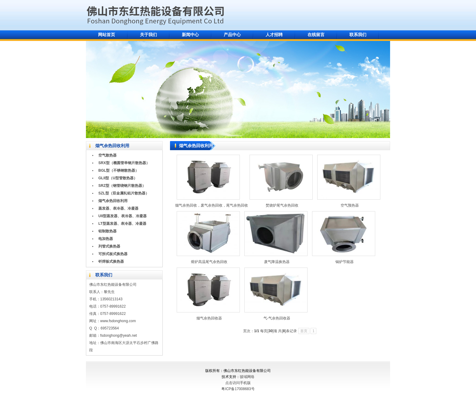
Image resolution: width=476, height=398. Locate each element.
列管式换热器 (109, 246)
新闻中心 (190, 34)
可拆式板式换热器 (112, 254)
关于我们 (148, 34)
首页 (304, 331)
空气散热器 (107, 155)
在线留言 (316, 34)
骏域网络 (247, 377)
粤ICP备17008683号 (237, 389)
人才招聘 (274, 34)
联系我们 (357, 34)
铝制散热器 (107, 231)
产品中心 (232, 34)
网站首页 (106, 34)
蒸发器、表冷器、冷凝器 (118, 208)
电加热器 (105, 239)
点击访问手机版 (238, 383)
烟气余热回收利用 (112, 201)
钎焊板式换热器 (111, 261)
